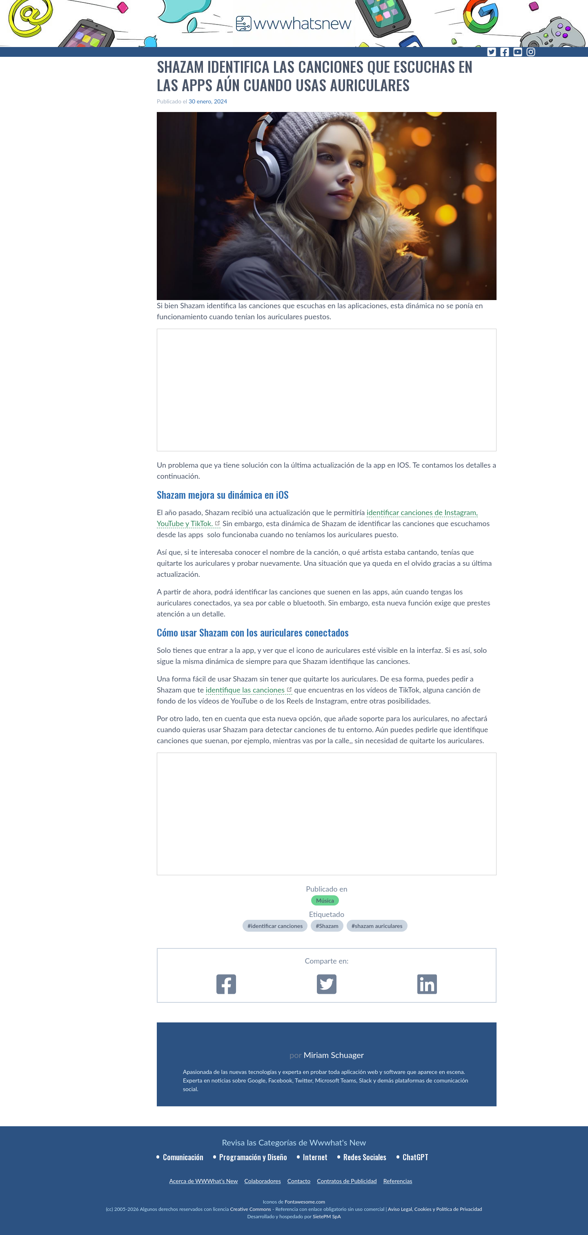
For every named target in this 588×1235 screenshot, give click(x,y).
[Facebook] (505, 52)
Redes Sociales (364, 1157)
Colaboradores (263, 1180)
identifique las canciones (245, 689)
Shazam (329, 925)
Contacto (298, 1180)
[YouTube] (518, 52)
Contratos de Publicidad (346, 1180)
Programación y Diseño (253, 1157)
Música (325, 900)
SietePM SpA (327, 1216)
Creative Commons (250, 1209)
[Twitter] (492, 52)
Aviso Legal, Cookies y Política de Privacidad (435, 1209)
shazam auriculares (379, 925)
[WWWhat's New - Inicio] (294, 23)
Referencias (397, 1180)
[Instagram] (531, 52)
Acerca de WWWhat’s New (203, 1180)
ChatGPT (415, 1157)
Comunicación (183, 1157)
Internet (315, 1157)
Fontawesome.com (305, 1202)
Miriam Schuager (334, 1055)
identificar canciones (277, 925)
